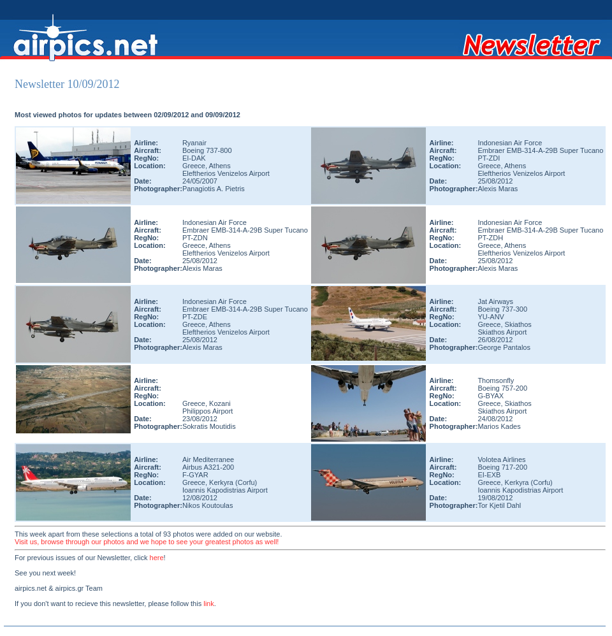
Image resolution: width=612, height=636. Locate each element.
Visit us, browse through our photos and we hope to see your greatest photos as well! (147, 542)
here (157, 557)
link (208, 603)
